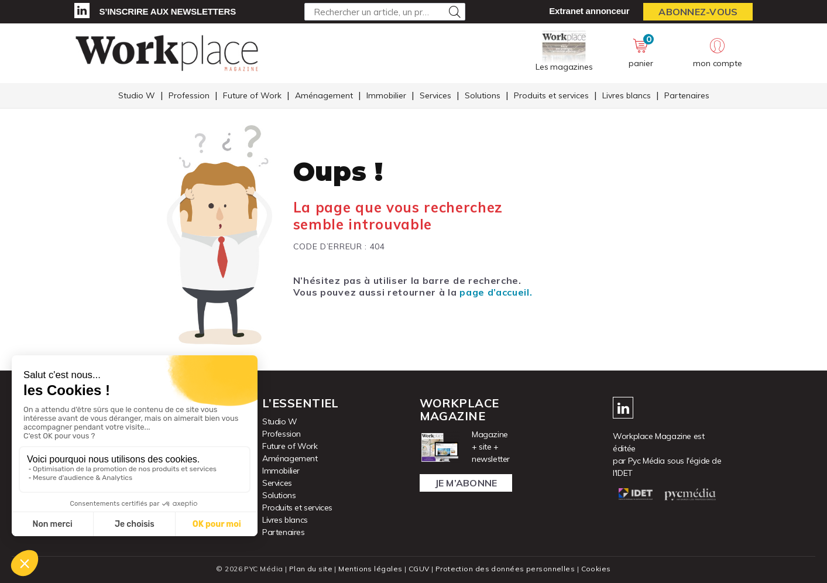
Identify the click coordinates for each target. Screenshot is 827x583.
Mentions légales (370, 568)
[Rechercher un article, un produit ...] (384, 11)
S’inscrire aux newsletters (167, 11)
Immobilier (386, 95)
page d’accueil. (495, 292)
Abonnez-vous (697, 12)
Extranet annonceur (589, 11)
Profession (189, 95)
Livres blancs (626, 95)
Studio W (136, 95)
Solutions (482, 95)
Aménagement (324, 95)
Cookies (596, 568)
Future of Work (252, 95)
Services (435, 95)
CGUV (419, 568)
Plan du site (310, 568)
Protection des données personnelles (505, 568)
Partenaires (686, 95)
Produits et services (551, 95)
